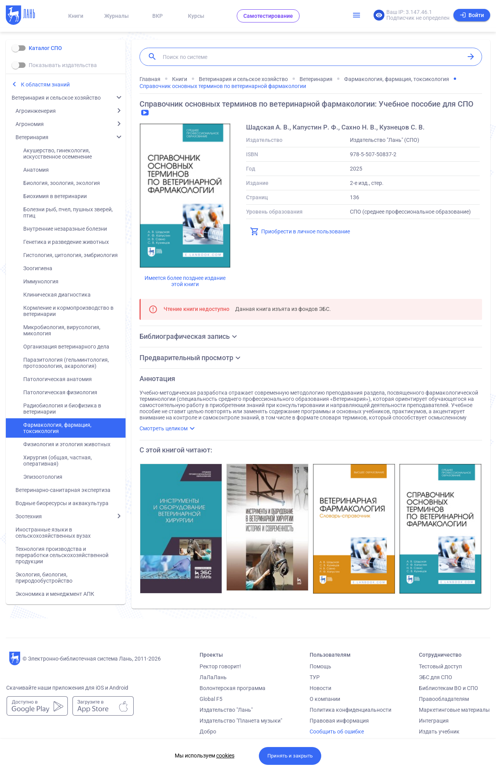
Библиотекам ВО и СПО (448, 688)
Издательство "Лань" (226, 710)
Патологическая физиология (60, 392)
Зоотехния (29, 516)
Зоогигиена (37, 268)
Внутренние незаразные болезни (65, 229)
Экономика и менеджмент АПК (55, 594)
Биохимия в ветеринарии (55, 196)
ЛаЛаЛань (213, 677)
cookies (225, 755)
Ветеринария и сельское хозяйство (56, 98)
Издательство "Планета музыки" (241, 721)
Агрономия (30, 124)
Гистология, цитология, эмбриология (70, 255)
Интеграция (434, 721)
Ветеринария (32, 137)
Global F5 (211, 699)
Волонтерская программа (232, 688)
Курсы (196, 16)
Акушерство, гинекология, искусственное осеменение (57, 153)
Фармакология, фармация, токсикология (57, 428)
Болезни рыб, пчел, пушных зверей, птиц (68, 212)
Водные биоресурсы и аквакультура (62, 503)
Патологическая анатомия (57, 379)
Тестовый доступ (440, 666)
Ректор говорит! (220, 666)
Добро (208, 731)
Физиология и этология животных (66, 444)
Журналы (116, 16)
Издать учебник (439, 731)
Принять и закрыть (290, 756)
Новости (320, 688)
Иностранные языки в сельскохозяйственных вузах (53, 532)
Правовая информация (339, 721)
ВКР (157, 16)
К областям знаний (45, 84)
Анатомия (36, 170)
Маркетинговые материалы (454, 710)
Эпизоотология (42, 477)
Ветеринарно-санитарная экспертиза (63, 490)
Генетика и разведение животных (66, 242)
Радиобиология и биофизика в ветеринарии (62, 408)
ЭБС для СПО (435, 677)
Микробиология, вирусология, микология (61, 330)
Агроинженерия (36, 111)
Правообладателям (444, 699)
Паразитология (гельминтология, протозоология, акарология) (66, 363)
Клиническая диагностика (57, 295)
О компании (325, 699)
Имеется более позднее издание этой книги (185, 281)
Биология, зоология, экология (61, 183)
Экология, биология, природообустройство (44, 577)
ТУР (315, 677)
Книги (75, 16)
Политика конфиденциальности (350, 710)
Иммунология (41, 281)
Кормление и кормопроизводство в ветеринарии (68, 311)
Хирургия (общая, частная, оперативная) (57, 460)
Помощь (320, 666)
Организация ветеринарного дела (66, 346)
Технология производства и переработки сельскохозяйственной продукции (62, 555)
